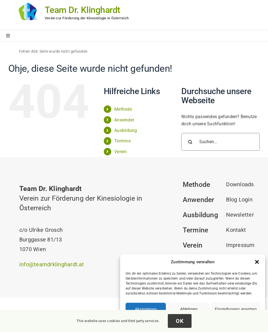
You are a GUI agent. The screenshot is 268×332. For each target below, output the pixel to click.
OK (180, 321)
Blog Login (239, 199)
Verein (120, 151)
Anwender (124, 120)
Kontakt (236, 230)
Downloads (240, 184)
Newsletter (240, 214)
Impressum (240, 245)
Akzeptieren (145, 309)
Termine (122, 141)
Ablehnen (188, 309)
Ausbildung (125, 130)
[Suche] (190, 142)
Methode (123, 109)
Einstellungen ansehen (236, 309)
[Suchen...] (220, 142)
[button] (257, 262)
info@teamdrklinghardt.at (51, 264)
